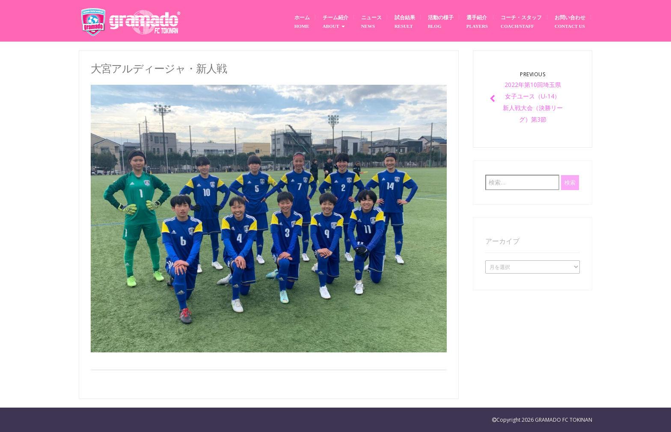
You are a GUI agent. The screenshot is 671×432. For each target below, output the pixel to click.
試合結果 (405, 22)
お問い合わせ (570, 22)
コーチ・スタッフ (521, 22)
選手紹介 (477, 22)
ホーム (302, 22)
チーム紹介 (335, 22)
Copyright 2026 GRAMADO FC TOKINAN (544, 419)
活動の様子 (441, 22)
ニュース (371, 22)
